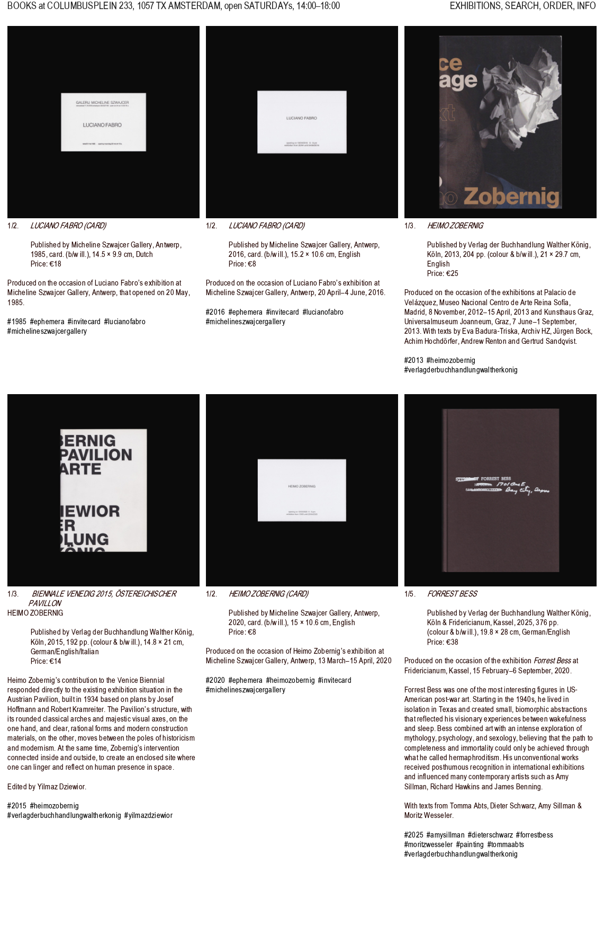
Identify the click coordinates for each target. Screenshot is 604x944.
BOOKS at (26, 11)
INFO (586, 11)
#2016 (215, 312)
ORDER (558, 11)
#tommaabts (506, 844)
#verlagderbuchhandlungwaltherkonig (461, 370)
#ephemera (47, 321)
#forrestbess (534, 835)
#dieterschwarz (490, 835)
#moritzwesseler (428, 844)
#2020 (215, 680)
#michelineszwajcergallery (47, 331)
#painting (470, 844)
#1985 (16, 321)
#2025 (413, 835)
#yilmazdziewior (148, 815)
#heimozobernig (451, 360)
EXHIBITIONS (475, 11)
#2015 (16, 806)
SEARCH (522, 11)
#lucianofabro (125, 321)
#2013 (413, 360)
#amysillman (446, 835)
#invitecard (84, 321)
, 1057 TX (133, 11)
